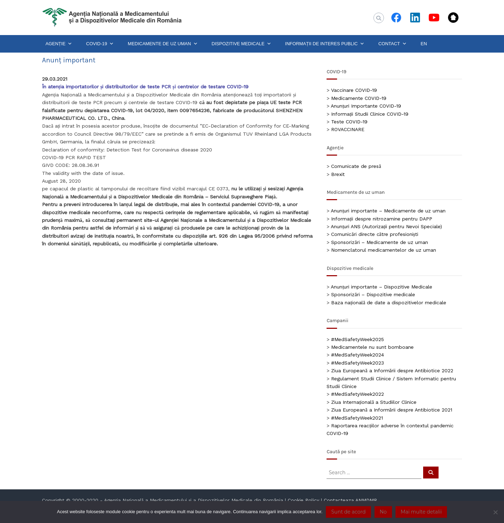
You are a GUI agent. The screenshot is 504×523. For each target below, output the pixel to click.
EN (424, 43)
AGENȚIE (59, 44)
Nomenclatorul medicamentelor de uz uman (383, 250)
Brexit (338, 174)
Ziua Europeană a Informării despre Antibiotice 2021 (391, 410)
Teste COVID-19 (349, 121)
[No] (495, 512)
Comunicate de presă (356, 166)
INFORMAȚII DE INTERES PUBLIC (324, 44)
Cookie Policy (303, 500)
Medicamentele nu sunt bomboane (372, 347)
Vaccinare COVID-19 (354, 90)
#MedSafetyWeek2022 (357, 394)
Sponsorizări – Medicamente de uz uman (379, 242)
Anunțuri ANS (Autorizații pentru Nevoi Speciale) (386, 226)
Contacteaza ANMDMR (350, 500)
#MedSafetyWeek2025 (357, 339)
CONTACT (392, 44)
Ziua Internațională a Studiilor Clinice (373, 402)
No (383, 512)
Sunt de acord (348, 512)
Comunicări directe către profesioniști (374, 234)
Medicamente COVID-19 (358, 98)
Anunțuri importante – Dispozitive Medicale (381, 287)
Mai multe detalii (421, 512)
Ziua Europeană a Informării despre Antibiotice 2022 (392, 370)
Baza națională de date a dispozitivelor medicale (388, 302)
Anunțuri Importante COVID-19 (366, 106)
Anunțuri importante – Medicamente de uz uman (388, 210)
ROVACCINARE (347, 129)
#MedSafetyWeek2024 (357, 355)
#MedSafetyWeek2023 (357, 363)
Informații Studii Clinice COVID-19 (369, 114)
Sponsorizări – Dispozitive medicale (373, 294)
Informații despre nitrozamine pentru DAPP (381, 219)
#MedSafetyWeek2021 (357, 418)
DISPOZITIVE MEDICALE (241, 44)
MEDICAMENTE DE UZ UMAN (163, 44)
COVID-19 (100, 44)
